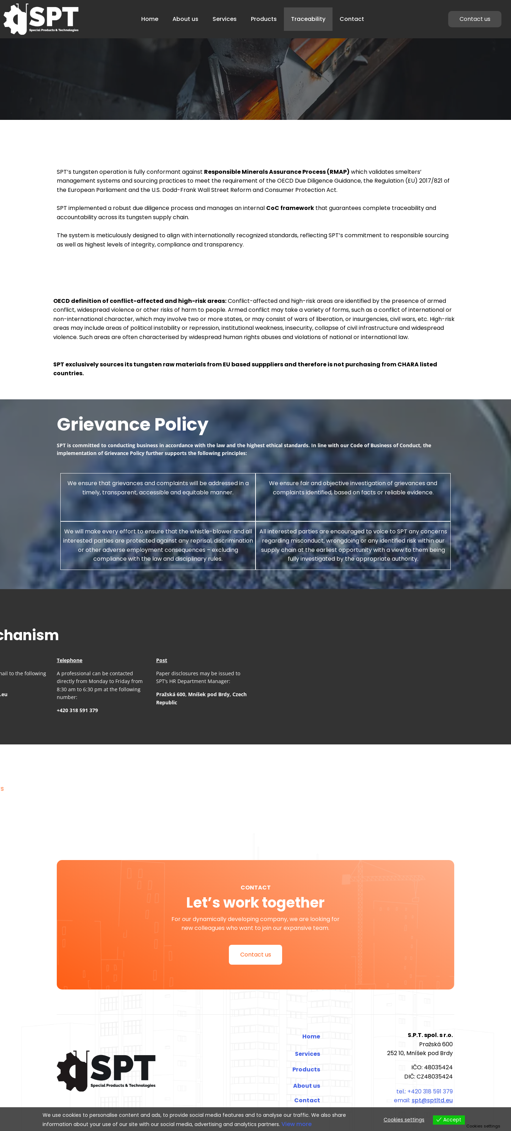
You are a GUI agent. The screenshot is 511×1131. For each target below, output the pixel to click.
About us (185, 19)
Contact (352, 19)
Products (264, 19)
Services (225, 19)
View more (296, 1124)
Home (149, 19)
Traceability (308, 19)
